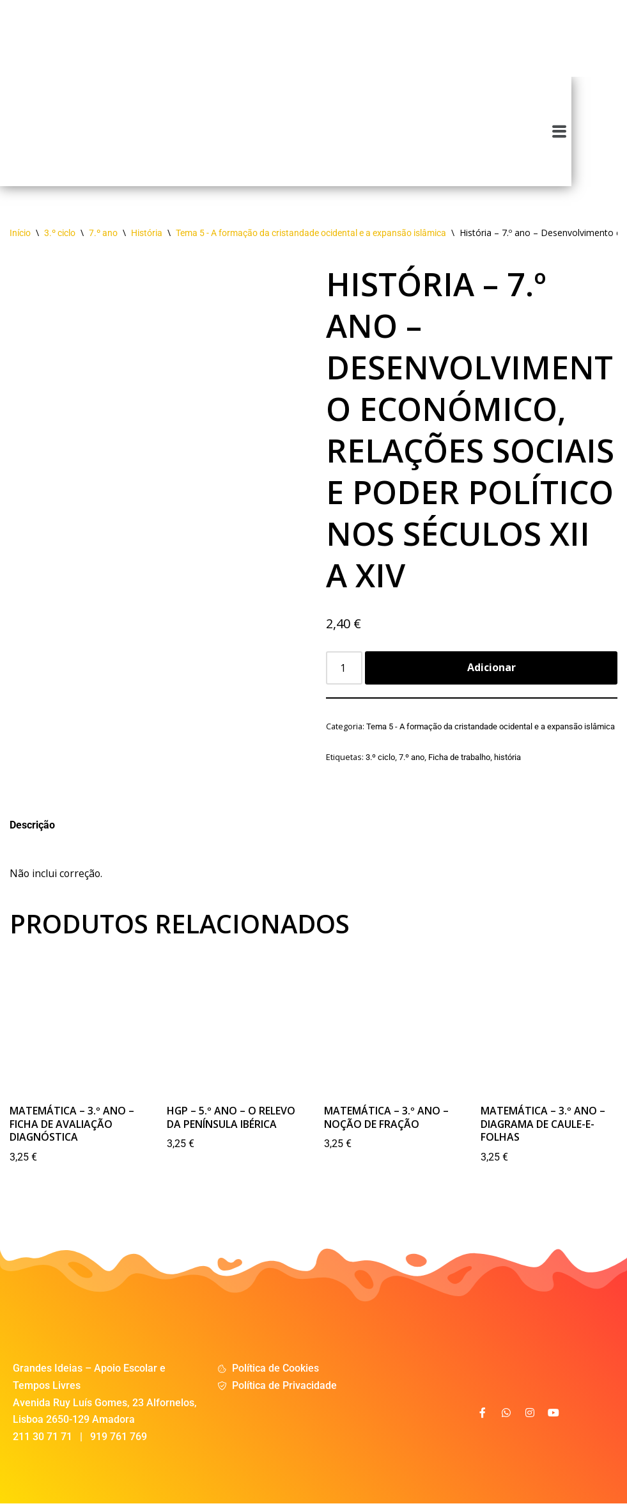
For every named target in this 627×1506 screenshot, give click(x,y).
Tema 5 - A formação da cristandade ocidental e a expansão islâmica (311, 233)
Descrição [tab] (32, 826)
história (507, 758)
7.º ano (103, 233)
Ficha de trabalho (459, 758)
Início (20, 233)
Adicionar (491, 669)
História (146, 233)
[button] (615, 131)
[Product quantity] (344, 669)
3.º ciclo (59, 233)
